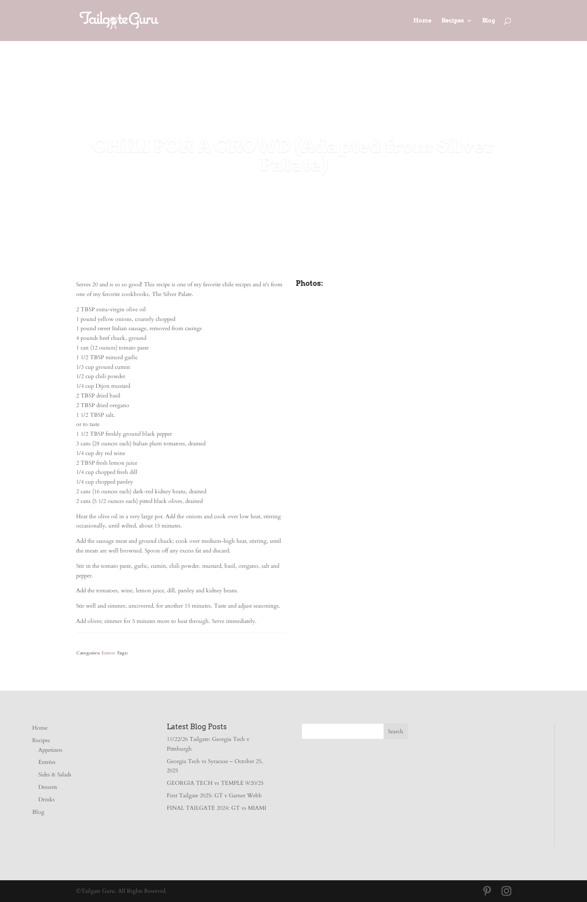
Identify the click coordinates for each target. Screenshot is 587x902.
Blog (488, 21)
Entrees (108, 653)
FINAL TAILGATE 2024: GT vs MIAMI (216, 808)
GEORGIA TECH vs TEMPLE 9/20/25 (215, 783)
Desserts (47, 787)
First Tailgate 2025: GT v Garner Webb (214, 795)
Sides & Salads (54, 774)
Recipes (453, 21)
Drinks (46, 799)
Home (422, 21)
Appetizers (50, 750)
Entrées (47, 762)
